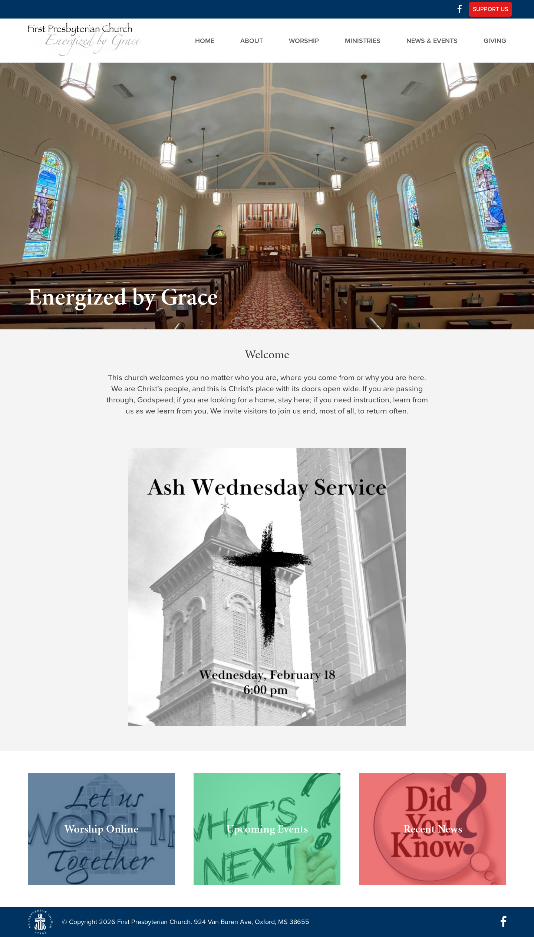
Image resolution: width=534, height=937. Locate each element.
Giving (495, 40)
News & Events (432, 40)
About (251, 40)
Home (204, 40)
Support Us (490, 9)
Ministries (362, 40)
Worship (304, 40)
